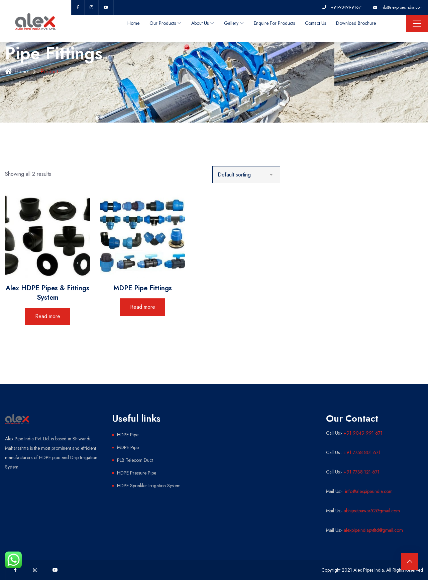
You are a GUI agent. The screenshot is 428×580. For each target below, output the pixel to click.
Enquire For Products (274, 23)
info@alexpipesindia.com (368, 491)
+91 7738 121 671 (361, 471)
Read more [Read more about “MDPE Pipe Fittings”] (142, 307)
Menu (417, 23)
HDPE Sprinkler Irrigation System (149, 485)
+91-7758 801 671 (362, 452)
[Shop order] (246, 174)
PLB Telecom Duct (135, 460)
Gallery (231, 23)
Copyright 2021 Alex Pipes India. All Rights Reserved (372, 570)
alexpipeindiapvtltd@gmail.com (373, 530)
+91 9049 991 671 (363, 433)
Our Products (162, 23)
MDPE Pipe (128, 447)
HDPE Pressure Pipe (136, 472)
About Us (200, 23)
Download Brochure (356, 23)
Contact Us (315, 23)
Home (133, 23)
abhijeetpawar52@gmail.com (372, 510)
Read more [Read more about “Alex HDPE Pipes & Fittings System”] (47, 316)
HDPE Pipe (127, 434)
